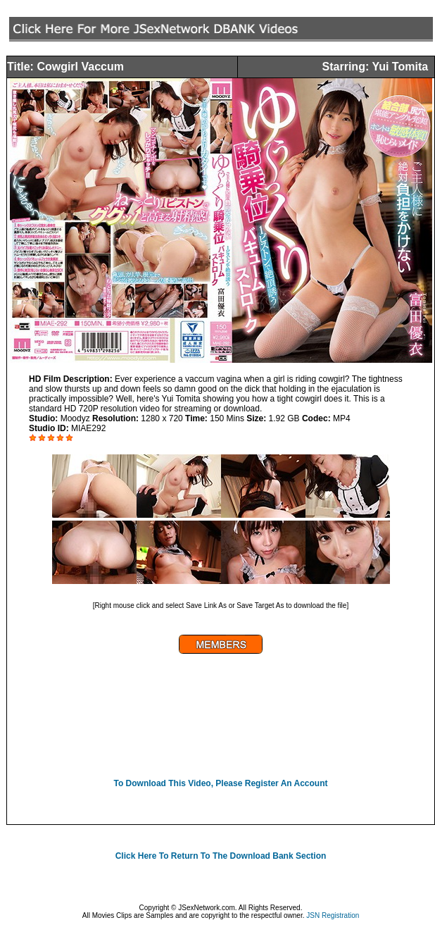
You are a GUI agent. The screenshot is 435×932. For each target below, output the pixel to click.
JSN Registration (332, 915)
